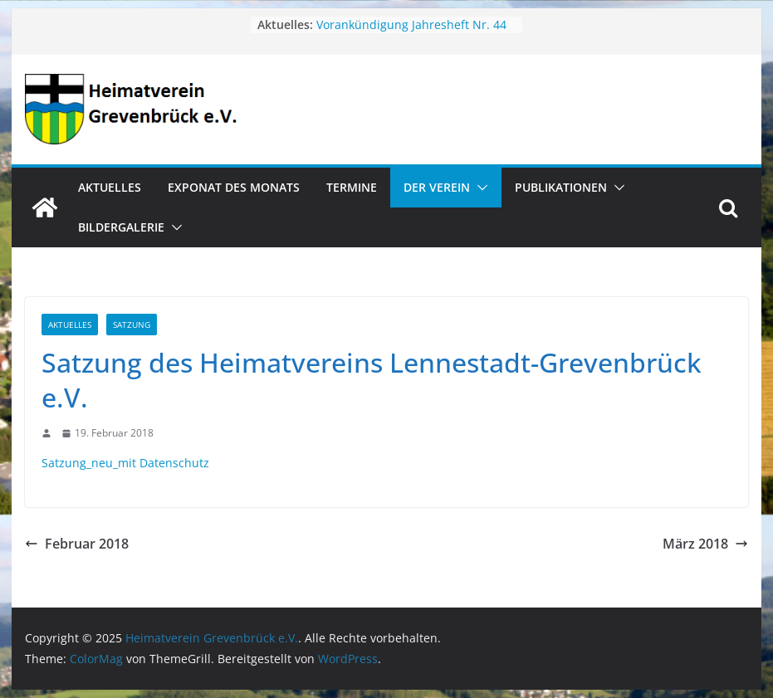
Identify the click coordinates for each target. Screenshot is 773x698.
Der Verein (437, 187)
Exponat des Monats (234, 187)
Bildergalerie (121, 227)
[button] (479, 187)
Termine (351, 187)
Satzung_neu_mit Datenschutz (125, 463)
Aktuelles (109, 187)
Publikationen (561, 187)
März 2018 (705, 543)
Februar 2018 (77, 543)
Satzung (131, 324)
